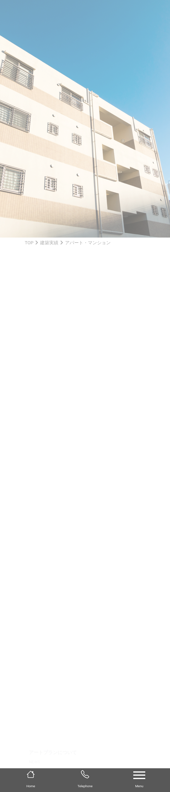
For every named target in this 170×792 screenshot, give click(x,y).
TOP (29, 242)
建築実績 (49, 242)
